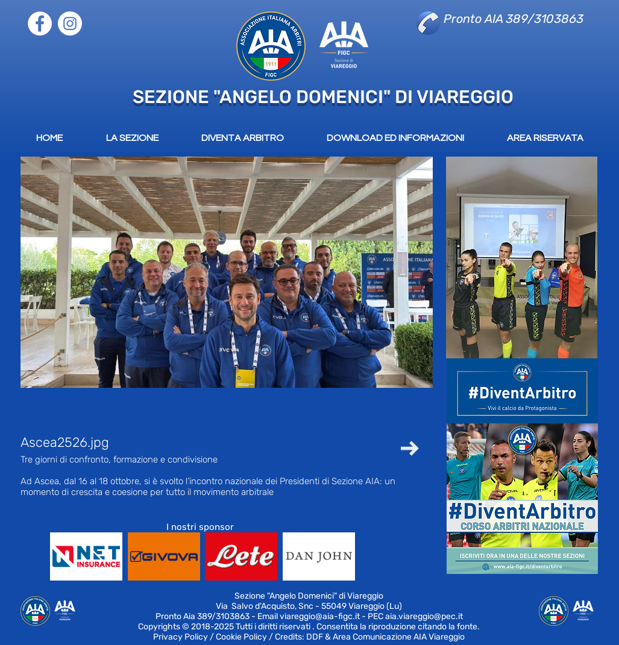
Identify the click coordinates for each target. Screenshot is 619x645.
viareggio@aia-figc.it (320, 616)
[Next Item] (410, 448)
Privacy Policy (180, 637)
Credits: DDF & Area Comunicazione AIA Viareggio (370, 637)
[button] (37, 411)
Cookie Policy (241, 637)
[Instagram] (70, 23)
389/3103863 (223, 616)
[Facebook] (40, 23)
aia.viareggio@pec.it (424, 616)
